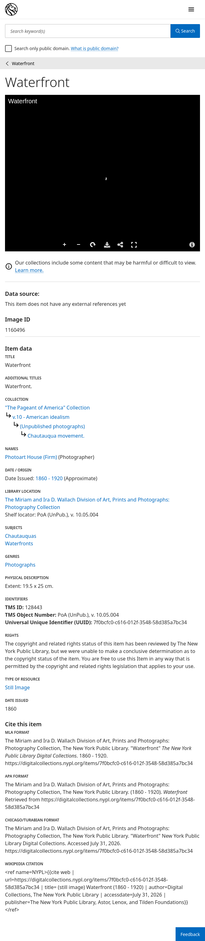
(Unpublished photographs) (52, 426)
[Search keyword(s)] (88, 31)
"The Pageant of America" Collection (47, 407)
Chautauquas (20, 535)
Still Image (17, 687)
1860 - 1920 (49, 478)
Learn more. (29, 270)
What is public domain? (95, 48)
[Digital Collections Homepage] (11, 9)
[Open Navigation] (191, 9)
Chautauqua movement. (56, 435)
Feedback (190, 934)
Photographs (20, 564)
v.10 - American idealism (41, 417)
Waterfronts (19, 543)
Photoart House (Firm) (31, 457)
